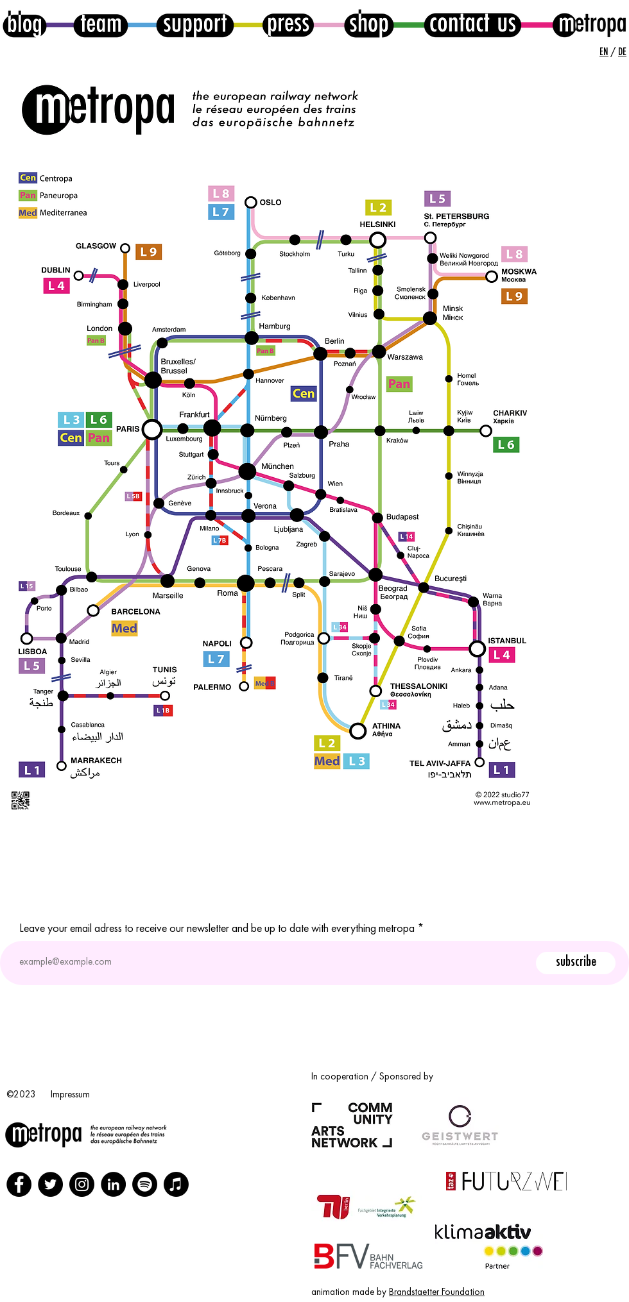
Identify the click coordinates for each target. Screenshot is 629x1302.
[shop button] (369, 23)
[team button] (101, 23)
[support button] (194, 23)
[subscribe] (576, 963)
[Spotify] (144, 1184)
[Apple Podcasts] (176, 1184)
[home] (588, 23)
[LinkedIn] (113, 1184)
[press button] (288, 23)
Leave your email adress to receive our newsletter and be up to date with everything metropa (217, 928)
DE (622, 52)
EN (603, 52)
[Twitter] (50, 1184)
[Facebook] (18, 1184)
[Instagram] (81, 1184)
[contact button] (472, 23)
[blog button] (24, 23)
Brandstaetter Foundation (437, 1293)
